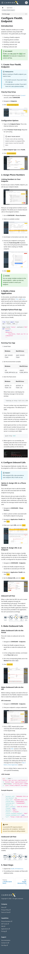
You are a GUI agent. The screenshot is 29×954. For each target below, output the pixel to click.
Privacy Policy (5, 910)
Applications (5, 929)
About (3, 907)
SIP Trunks (5, 924)
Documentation (5, 940)
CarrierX (23, 95)
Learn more (8, 143)
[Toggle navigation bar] (2, 2)
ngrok (23, 299)
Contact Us (5, 943)
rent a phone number (17, 86)
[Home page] (2, 8)
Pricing (4, 931)
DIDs (12, 749)
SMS (3, 926)
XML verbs (13, 54)
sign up (10, 82)
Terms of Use (5, 912)
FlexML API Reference (17, 869)
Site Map (4, 945)
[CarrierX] (8, 896)
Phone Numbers (6, 921)
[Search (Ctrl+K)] (26, 2)
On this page (6, 14)
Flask (17, 299)
